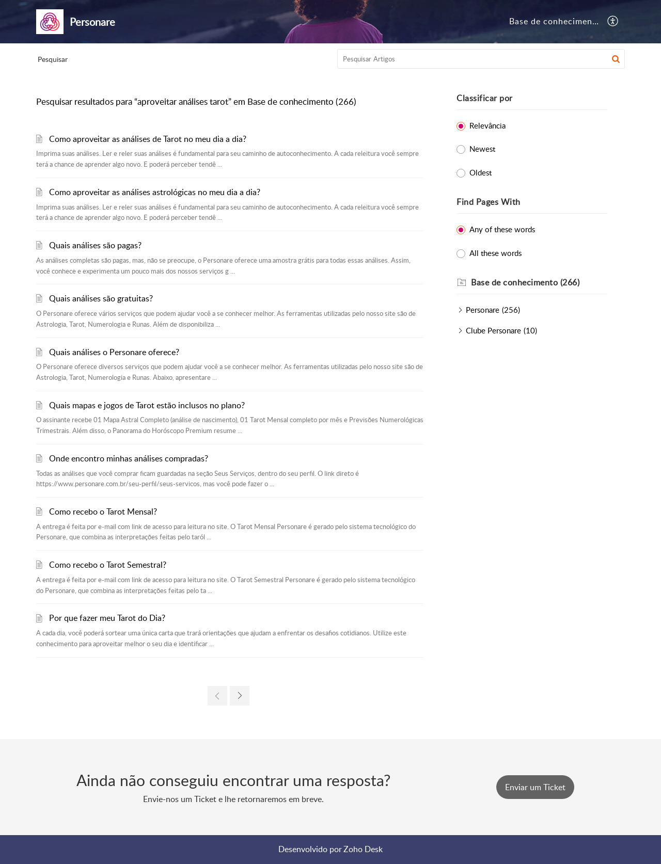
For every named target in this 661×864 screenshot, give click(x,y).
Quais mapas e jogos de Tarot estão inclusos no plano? (147, 405)
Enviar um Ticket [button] (535, 787)
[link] (217, 696)
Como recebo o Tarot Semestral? (107, 564)
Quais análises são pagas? (95, 245)
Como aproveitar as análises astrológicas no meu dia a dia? (154, 192)
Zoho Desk (363, 849)
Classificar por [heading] (485, 98)
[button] (613, 22)
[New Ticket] (535, 787)
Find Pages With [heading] (489, 201)
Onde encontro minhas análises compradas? (128, 458)
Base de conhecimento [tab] (555, 21)
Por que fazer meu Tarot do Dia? (107, 617)
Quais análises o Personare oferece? (114, 352)
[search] (481, 59)
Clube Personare (493, 330)
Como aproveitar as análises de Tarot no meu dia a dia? (147, 139)
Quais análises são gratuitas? (101, 298)
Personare (482, 310)
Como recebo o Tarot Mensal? (103, 511)
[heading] (539, 283)
